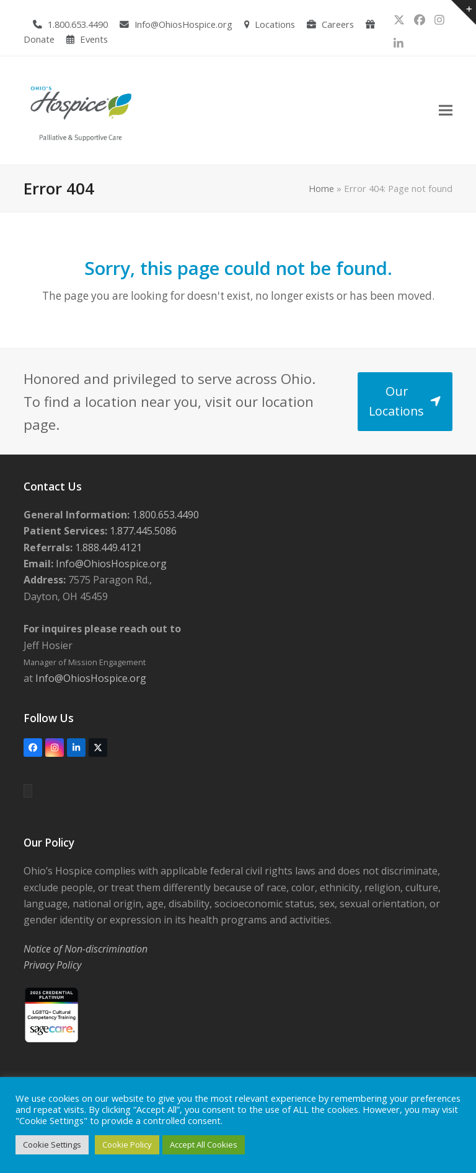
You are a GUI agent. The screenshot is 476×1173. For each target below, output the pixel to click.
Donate (39, 39)
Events (94, 39)
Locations (275, 24)
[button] (445, 110)
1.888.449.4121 (107, 547)
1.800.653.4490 (78, 24)
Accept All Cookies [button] (203, 1144)
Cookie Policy (127, 1144)
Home (321, 188)
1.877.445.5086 (142, 531)
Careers (338, 24)
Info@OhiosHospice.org (183, 24)
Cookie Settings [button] (52, 1144)
